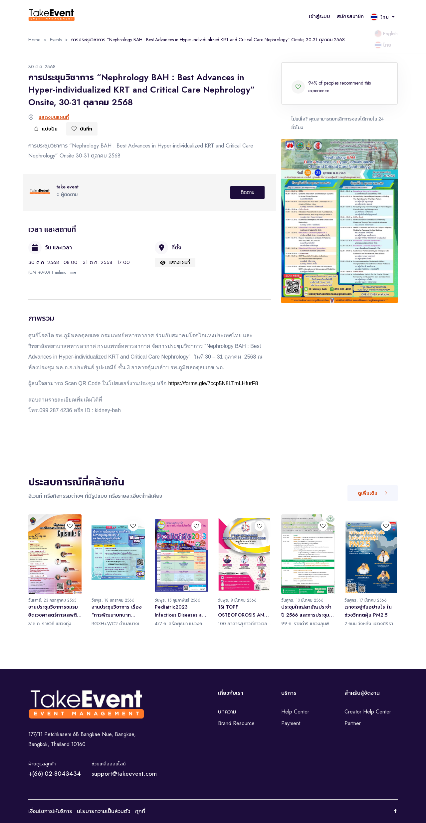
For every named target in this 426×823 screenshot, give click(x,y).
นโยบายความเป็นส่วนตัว (103, 811)
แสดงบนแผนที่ (54, 117)
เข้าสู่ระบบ (319, 16)
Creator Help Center (367, 711)
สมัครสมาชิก (350, 16)
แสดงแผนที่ (175, 262)
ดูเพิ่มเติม (372, 493)
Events (56, 39)
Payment (290, 723)
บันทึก (82, 129)
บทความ (227, 711)
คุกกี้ (140, 811)
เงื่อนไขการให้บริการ (50, 811)
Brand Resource (236, 723)
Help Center (295, 711)
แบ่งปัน (46, 129)
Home (34, 39)
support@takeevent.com (124, 773)
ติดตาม (247, 192)
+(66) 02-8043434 (54, 773)
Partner (352, 723)
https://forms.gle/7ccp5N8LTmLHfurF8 (213, 383)
